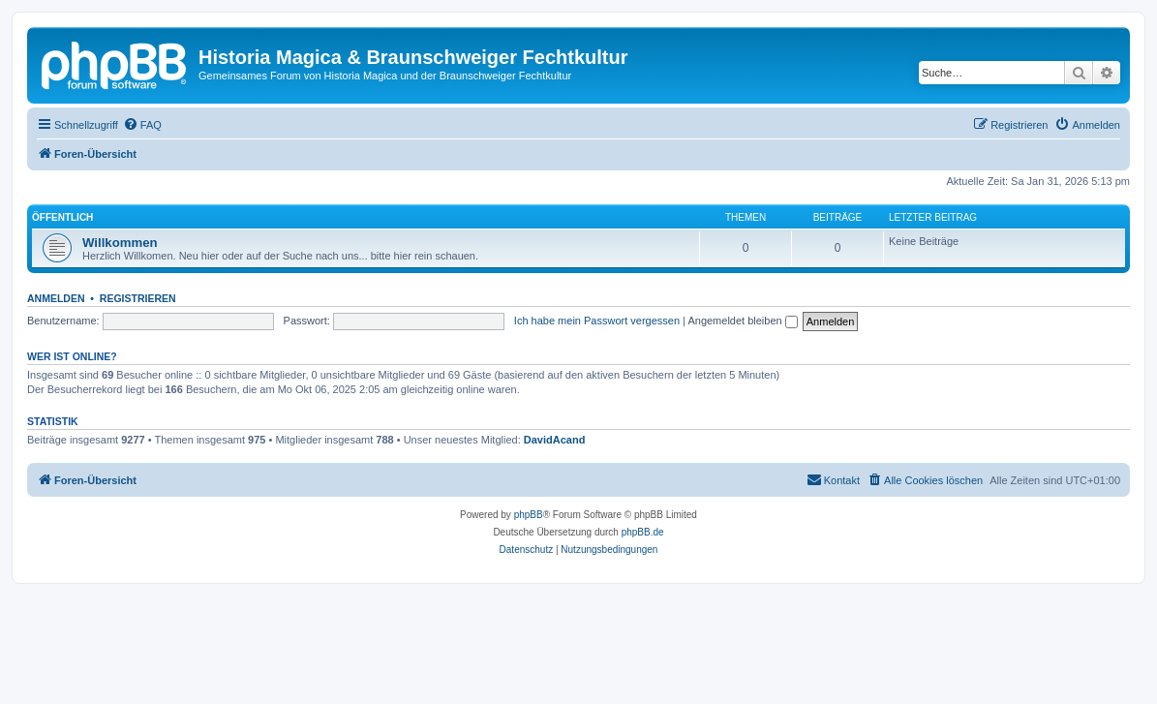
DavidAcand (555, 439)
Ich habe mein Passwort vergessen (597, 320)
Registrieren (138, 298)
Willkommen (120, 242)
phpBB (528, 514)
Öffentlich (62, 217)
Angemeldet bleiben (742, 320)
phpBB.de (643, 532)
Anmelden (56, 298)
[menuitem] (142, 125)
